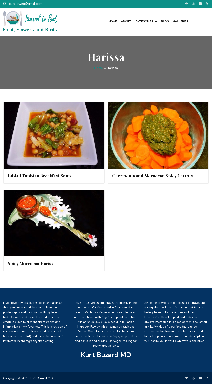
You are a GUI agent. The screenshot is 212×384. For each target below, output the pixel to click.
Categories (146, 22)
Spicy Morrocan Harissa (31, 263)
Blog (165, 21)
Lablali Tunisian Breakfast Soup (39, 175)
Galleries (180, 21)
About (126, 21)
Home (113, 21)
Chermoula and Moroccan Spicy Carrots (152, 175)
